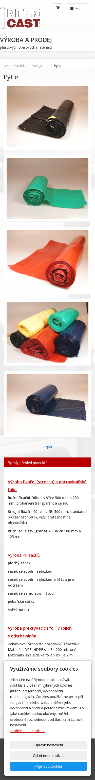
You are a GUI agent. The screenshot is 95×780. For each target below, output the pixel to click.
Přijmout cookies (48, 766)
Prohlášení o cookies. (27, 730)
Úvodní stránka (15, 66)
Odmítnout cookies (48, 755)
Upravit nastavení (48, 745)
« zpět (47, 447)
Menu (77, 8)
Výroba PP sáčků (24, 555)
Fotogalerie (40, 66)
